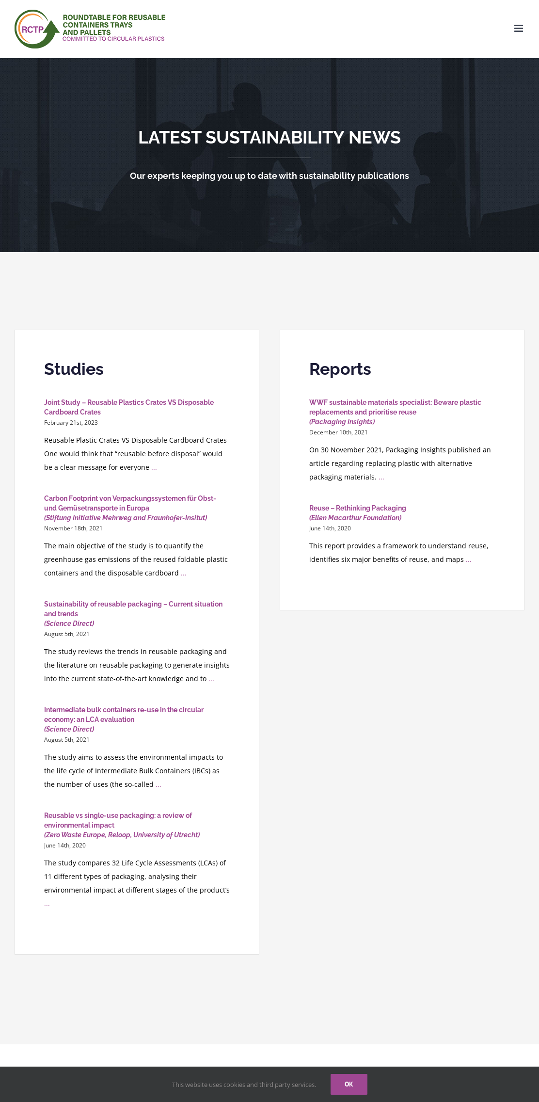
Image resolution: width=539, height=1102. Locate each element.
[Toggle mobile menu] (519, 28)
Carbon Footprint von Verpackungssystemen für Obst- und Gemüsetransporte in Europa (130, 508)
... (153, 467)
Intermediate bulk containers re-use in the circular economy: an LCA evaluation (124, 719)
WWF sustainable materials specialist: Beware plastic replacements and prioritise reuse (395, 412)
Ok (349, 1084)
